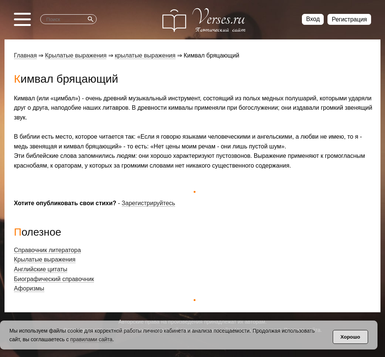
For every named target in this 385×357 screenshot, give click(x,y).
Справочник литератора (47, 250)
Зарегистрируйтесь (148, 203)
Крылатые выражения (76, 55)
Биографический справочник (54, 279)
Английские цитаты (40, 269)
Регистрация (349, 19)
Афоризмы (29, 288)
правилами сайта (91, 339)
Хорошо (350, 337)
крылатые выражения (145, 55)
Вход (313, 19)
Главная (25, 55)
